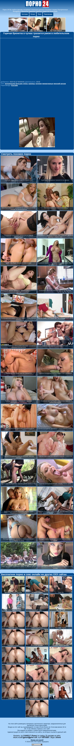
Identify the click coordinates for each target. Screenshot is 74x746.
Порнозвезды (48, 14)
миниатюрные (47, 83)
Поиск (39, 14)
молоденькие (10, 83)
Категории (25, 14)
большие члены (22, 83)
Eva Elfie (14, 85)
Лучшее (33, 14)
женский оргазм (60, 83)
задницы (31, 83)
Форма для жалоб (37, 740)
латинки (39, 83)
